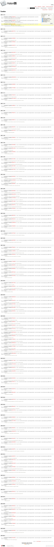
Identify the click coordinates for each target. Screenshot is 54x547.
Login (36, 6)
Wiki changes (44, 21)
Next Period (50, 9)
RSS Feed (27, 544)
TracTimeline (39, 541)
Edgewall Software (11, 546)
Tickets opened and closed (46, 19)
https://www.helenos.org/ (50, 546)
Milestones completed (46, 18)
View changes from (47, 14)
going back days (46, 15)
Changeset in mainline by (19, 17)
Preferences (39, 6)
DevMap (6, 334)
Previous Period (45, 9)
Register (43, 6)
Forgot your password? (49, 6)
